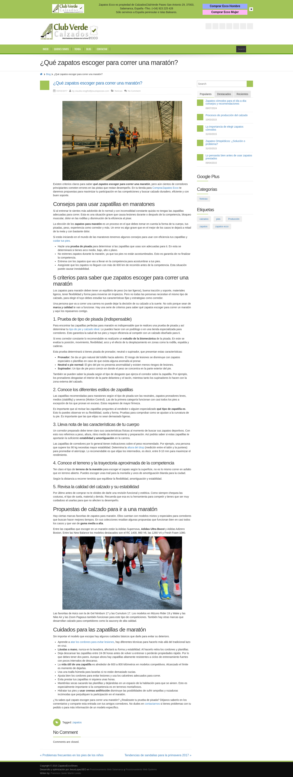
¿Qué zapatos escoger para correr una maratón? (97, 82)
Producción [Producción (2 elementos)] (233, 219)
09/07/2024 (211, 108)
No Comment (134, 90)
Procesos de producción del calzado (227, 115)
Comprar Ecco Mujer (225, 12)
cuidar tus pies (61, 240)
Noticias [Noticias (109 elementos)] (204, 199)
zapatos (77, 722)
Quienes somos (61, 49)
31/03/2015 (211, 134)
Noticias (118, 90)
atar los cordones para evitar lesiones (92, 641)
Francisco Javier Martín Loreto (66, 773)
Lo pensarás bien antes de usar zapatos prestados (229, 157)
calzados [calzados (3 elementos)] (204, 219)
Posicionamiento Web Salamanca (106, 769)
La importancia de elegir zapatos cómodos (224, 128)
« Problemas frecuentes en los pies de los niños (72, 755)
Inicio (45, 49)
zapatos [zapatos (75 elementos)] (203, 226)
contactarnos (152, 703)
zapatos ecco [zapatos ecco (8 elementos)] (222, 226)
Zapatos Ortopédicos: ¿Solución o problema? (225, 142)
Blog (88, 49)
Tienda (77, 49)
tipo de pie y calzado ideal (84, 329)
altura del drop (135, 447)
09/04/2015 (211, 163)
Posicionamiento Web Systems (141, 769)
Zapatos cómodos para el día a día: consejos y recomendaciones (226, 102)
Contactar (102, 49)
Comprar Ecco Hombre (225, 6)
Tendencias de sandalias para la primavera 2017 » (157, 755)
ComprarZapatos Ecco (165, 187)
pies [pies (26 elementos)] (218, 219)
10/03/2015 (211, 119)
